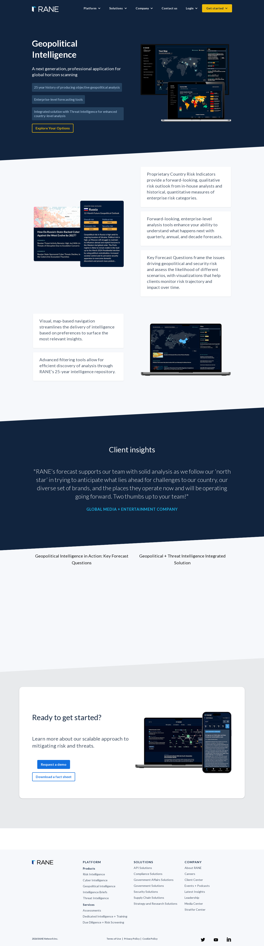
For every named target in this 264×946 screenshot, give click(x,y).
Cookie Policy (150, 938)
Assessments (92, 910)
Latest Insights (195, 891)
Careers (190, 874)
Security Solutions (146, 891)
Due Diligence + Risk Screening (103, 922)
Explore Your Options (53, 128)
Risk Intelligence (94, 874)
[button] (92, 8)
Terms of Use (113, 938)
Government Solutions (149, 885)
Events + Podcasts (197, 885)
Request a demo (53, 764)
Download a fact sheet (54, 777)
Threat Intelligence (96, 898)
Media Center (194, 903)
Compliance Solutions (148, 874)
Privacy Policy (132, 938)
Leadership (192, 897)
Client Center (194, 880)
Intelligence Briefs (95, 892)
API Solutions (143, 868)
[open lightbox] (186, 83)
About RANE (193, 868)
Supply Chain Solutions (149, 897)
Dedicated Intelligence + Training (105, 916)
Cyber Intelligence (95, 880)
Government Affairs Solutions (154, 880)
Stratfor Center (195, 909)
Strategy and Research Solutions (155, 903)
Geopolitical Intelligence (99, 886)
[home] (45, 7)
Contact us (169, 8)
